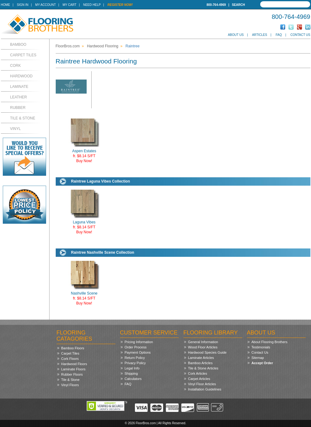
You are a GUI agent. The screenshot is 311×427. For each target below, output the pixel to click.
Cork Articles (197, 373)
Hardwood (21, 76)
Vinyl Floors (70, 385)
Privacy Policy (135, 363)
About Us (236, 35)
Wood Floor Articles (203, 347)
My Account (45, 4)
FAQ (279, 35)
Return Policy (135, 358)
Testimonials (261, 347)
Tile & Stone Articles (203, 368)
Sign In (22, 4)
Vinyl (15, 129)
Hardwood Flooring (102, 46)
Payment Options (138, 352)
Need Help (92, 4)
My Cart (69, 4)
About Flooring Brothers (269, 342)
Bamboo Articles (200, 363)
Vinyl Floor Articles (202, 384)
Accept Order (262, 363)
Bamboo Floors (72, 348)
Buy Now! (84, 161)
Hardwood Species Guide (207, 352)
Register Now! (120, 4)
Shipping (131, 373)
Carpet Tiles (23, 55)
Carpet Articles (199, 379)
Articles (259, 35)
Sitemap (258, 358)
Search (238, 4)
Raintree (133, 46)
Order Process (136, 347)
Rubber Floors (72, 374)
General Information (203, 342)
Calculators (133, 379)
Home (5, 4)
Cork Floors (70, 358)
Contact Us (300, 35)
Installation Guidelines (205, 389)
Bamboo (18, 44)
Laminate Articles (201, 358)
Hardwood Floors (74, 364)
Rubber (18, 108)
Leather (18, 97)
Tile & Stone (22, 118)
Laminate (19, 86)
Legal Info (132, 368)
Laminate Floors (73, 369)
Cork (15, 65)
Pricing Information (139, 342)
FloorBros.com (68, 46)
